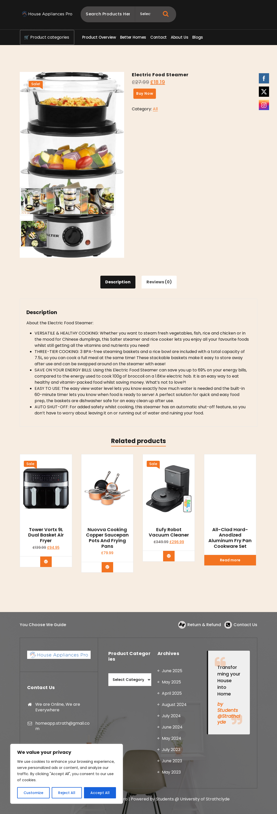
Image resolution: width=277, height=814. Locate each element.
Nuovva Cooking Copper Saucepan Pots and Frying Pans (107, 538)
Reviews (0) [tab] (159, 282)
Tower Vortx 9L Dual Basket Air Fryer (46, 535)
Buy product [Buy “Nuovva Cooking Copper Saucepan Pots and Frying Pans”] (111, 567)
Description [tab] (118, 282)
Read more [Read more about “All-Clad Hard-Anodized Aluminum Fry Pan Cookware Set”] (230, 560)
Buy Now (144, 93)
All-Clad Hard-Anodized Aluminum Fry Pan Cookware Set (230, 538)
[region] (66, 774)
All (155, 109)
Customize (33, 792)
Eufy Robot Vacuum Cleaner (169, 532)
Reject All (66, 792)
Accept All (100, 792)
